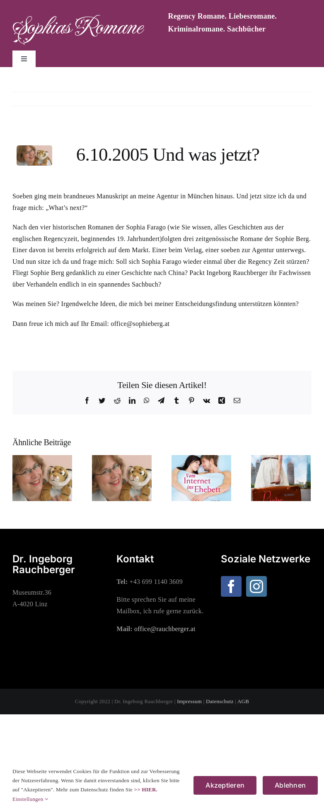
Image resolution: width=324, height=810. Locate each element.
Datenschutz (220, 701)
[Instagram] (256, 586)
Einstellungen (30, 799)
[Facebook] (231, 586)
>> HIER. (145, 789)
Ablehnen (290, 785)
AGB (243, 701)
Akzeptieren (225, 785)
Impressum (189, 701)
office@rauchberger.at (165, 628)
